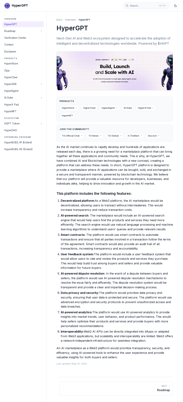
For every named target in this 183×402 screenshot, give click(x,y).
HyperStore (11, 63)
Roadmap (10, 30)
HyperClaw (10, 77)
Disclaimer (10, 51)
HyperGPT (10, 24)
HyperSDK (10, 84)
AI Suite (8, 97)
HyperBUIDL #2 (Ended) (18, 149)
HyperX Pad (11, 104)
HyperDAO (10, 130)
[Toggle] (41, 31)
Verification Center (15, 37)
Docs (59, 19)
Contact (8, 44)
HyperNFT (10, 111)
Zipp (7, 70)
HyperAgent (11, 90)
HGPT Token (12, 123)
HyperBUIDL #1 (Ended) (18, 142)
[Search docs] (146, 5)
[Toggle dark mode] (175, 5)
